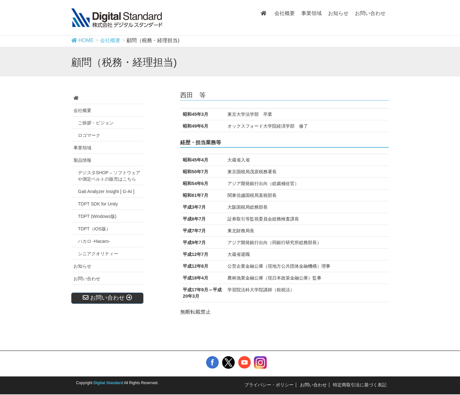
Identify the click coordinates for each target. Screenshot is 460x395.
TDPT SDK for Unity (98, 203)
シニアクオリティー (98, 253)
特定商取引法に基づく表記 (360, 384)
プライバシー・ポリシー (269, 384)
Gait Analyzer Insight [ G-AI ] (106, 191)
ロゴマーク (89, 135)
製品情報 (82, 160)
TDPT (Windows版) (97, 216)
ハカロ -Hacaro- (94, 241)
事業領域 (82, 147)
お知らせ (82, 266)
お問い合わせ (86, 278)
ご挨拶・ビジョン (96, 122)
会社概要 (82, 110)
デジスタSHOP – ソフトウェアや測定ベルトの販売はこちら (109, 176)
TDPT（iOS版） (94, 228)
